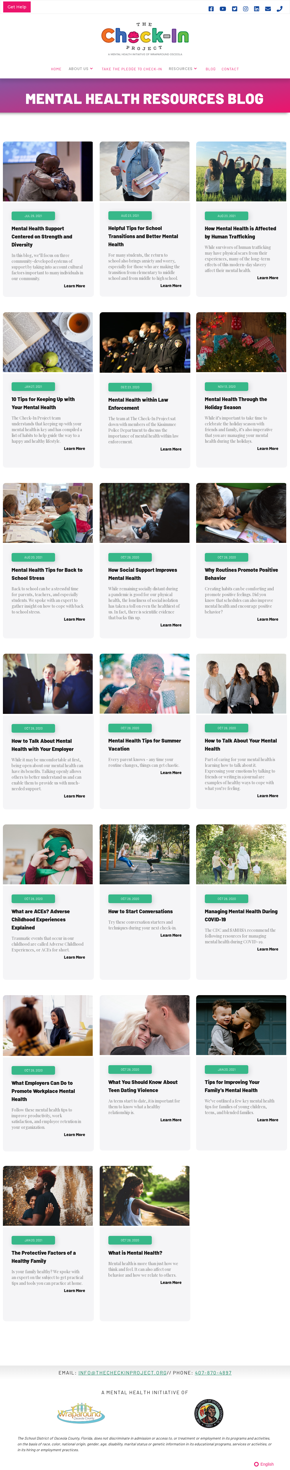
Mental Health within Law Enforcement (138, 403)
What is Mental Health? (135, 1253)
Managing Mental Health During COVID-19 (241, 915)
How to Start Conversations (140, 911)
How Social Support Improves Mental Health (142, 574)
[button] (82, 68)
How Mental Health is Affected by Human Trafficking (240, 232)
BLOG (211, 69)
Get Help (17, 7)
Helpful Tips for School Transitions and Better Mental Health (143, 236)
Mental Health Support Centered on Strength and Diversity (42, 236)
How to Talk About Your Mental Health (241, 744)
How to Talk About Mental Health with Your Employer (43, 745)
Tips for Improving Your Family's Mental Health (232, 1086)
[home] (145, 38)
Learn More (74, 285)
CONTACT (230, 69)
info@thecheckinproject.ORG (123, 1372)
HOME (56, 69)
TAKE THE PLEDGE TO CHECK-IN (132, 69)
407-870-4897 (213, 1372)
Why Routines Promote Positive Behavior (241, 574)
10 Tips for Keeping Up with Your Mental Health (43, 403)
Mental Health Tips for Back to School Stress (47, 574)
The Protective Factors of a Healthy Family (44, 1257)
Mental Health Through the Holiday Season (236, 403)
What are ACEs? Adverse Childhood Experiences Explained (41, 919)
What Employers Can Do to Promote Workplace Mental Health (43, 1091)
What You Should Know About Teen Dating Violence (143, 1086)
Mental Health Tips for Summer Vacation (144, 744)
